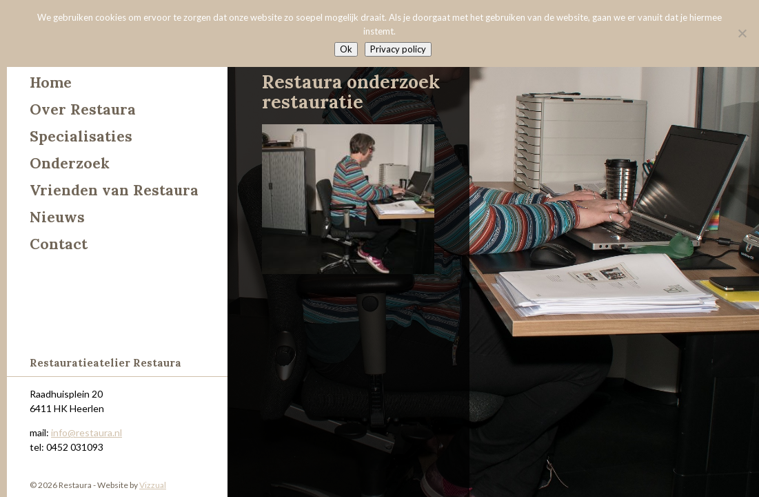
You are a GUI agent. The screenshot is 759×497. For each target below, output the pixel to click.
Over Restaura (83, 109)
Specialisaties (81, 136)
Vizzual (152, 485)
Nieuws (57, 217)
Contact (59, 244)
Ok (346, 49)
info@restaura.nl (86, 432)
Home (51, 82)
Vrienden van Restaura (114, 190)
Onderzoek (70, 163)
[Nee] (742, 33)
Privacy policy (398, 49)
